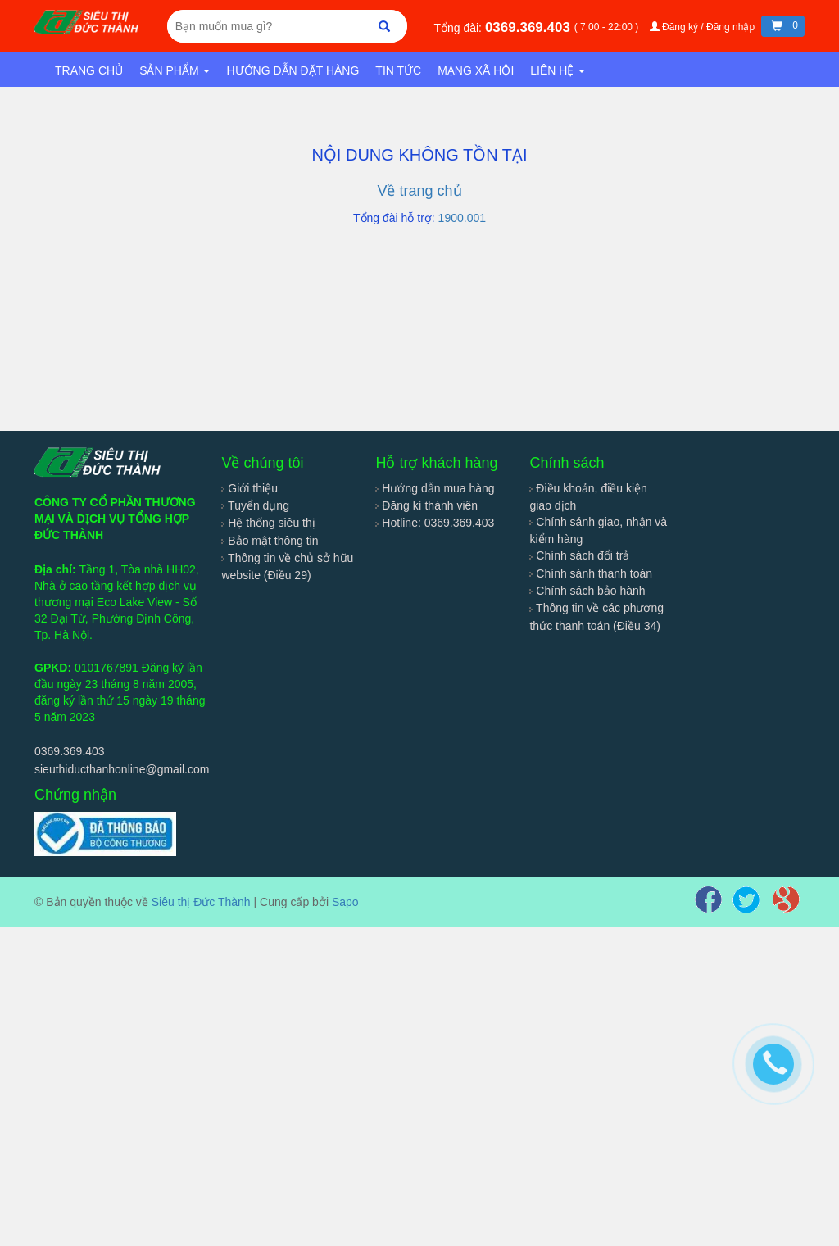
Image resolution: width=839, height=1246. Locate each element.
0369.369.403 (529, 27)
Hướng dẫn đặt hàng (292, 70)
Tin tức (398, 70)
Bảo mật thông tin (269, 540)
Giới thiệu (249, 488)
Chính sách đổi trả (579, 555)
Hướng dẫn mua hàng (434, 488)
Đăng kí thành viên (426, 505)
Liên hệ (557, 70)
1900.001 (462, 217)
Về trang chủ (419, 191)
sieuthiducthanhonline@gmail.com (121, 769)
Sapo (345, 901)
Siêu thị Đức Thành (201, 901)
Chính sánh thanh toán (590, 573)
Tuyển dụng (255, 505)
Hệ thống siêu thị (268, 522)
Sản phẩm (174, 70)
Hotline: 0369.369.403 (434, 522)
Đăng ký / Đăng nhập (704, 27)
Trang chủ (89, 70)
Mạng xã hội (476, 70)
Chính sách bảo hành (587, 590)
